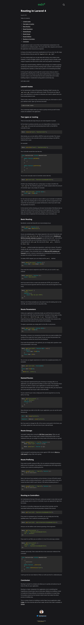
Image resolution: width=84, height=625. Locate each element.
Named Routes (27, 31)
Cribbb (22, 602)
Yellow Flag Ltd (41, 621)
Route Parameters (28, 29)
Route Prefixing (27, 36)
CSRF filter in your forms (45, 434)
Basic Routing (26, 26)
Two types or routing (28, 24)
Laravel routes (27, 21)
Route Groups (26, 34)
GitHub (23, 604)
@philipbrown (42, 616)
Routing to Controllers (29, 39)
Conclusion (26, 41)
